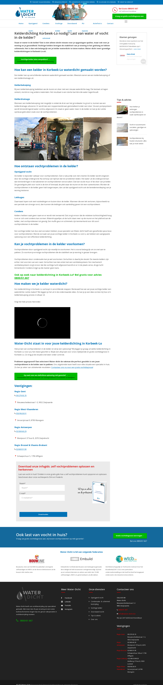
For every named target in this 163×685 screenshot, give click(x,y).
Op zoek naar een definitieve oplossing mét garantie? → (46, 377)
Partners (77, 681)
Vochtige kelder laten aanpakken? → (36, 61)
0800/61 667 (26, 616)
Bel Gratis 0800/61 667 (127, 8)
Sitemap (46, 681)
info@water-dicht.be (126, 610)
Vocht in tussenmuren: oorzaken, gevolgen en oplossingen (138, 128)
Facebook (66, 594)
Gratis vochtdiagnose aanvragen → (129, 531)
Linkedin (66, 598)
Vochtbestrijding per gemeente (61, 681)
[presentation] (36, 502)
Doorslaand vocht (94, 24)
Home (21, 24)
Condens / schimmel (56, 24)
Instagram (66, 605)
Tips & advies (96, 612)
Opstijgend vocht (35, 24)
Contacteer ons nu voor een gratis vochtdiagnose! (72, 368)
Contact (137, 24)
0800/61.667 (21, 278)
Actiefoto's (124, 24)
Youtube (66, 601)
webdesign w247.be (139, 681)
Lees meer (137, 49)
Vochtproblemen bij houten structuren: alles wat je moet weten (138, 141)
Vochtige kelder (75, 24)
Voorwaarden (36, 681)
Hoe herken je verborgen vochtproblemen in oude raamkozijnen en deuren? (131, 112)
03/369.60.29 (21, 433)
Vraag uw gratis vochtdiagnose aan (128, 16)
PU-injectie (110, 24)
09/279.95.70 (21, 397)
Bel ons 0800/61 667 (138, 537)
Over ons (94, 615)
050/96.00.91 (21, 415)
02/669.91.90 (21, 451)
